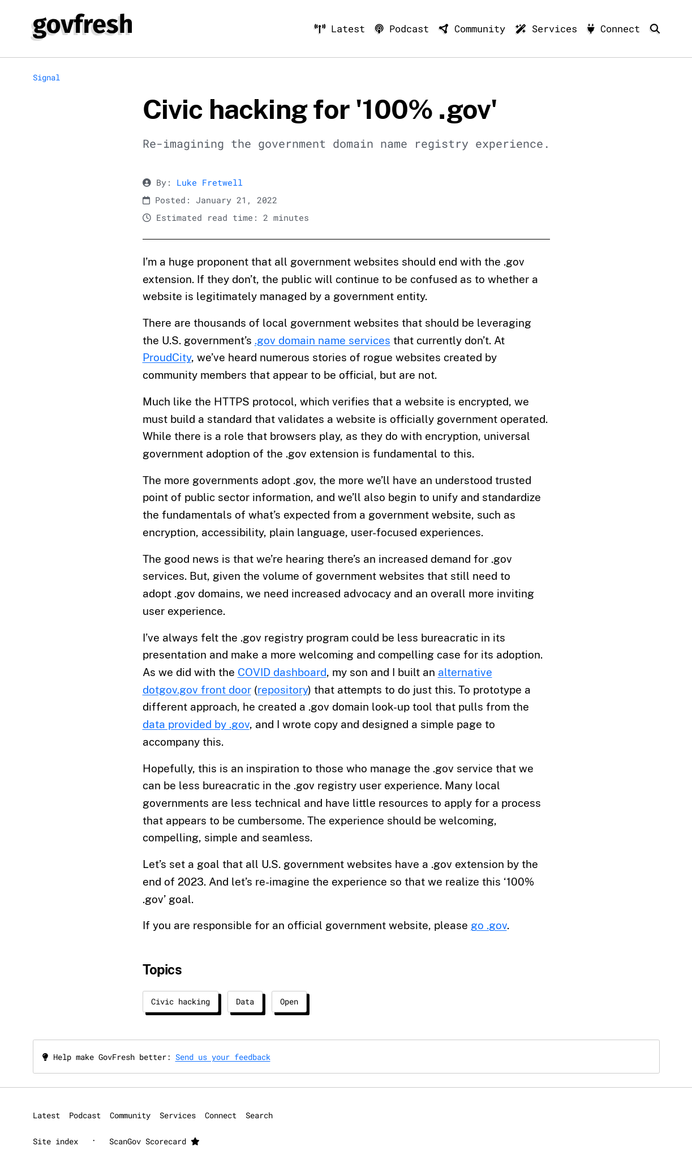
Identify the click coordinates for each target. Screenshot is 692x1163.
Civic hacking (180, 1001)
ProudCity (167, 357)
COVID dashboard (282, 672)
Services (549, 28)
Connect (616, 28)
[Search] (655, 28)
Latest (343, 28)
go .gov (489, 925)
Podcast (405, 28)
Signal (46, 77)
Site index (55, 1141)
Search (259, 1115)
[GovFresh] (82, 26)
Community (475, 28)
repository (282, 689)
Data (245, 1001)
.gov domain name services (322, 340)
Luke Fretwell (210, 182)
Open (289, 1001)
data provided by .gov (196, 724)
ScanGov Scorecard (154, 1141)
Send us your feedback (222, 1056)
